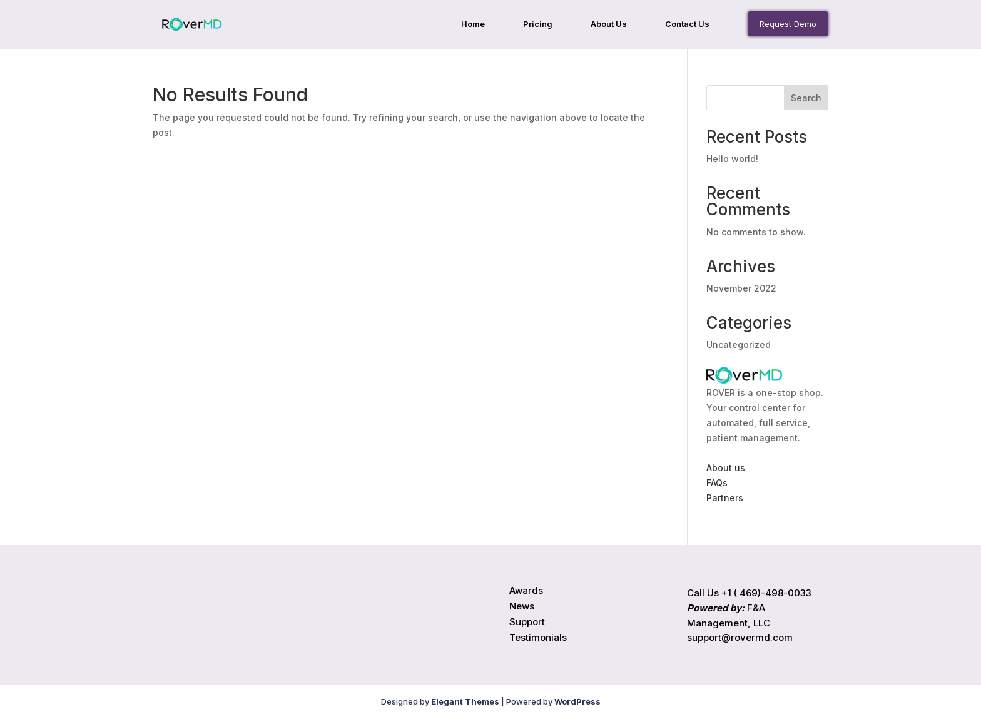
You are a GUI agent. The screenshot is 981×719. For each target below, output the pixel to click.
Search (806, 98)
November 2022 (741, 288)
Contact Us (687, 24)
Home (473, 24)
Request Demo (788, 24)
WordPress (577, 701)
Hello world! (732, 158)
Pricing (537, 24)
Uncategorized (738, 344)
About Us (609, 24)
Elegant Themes (465, 701)
